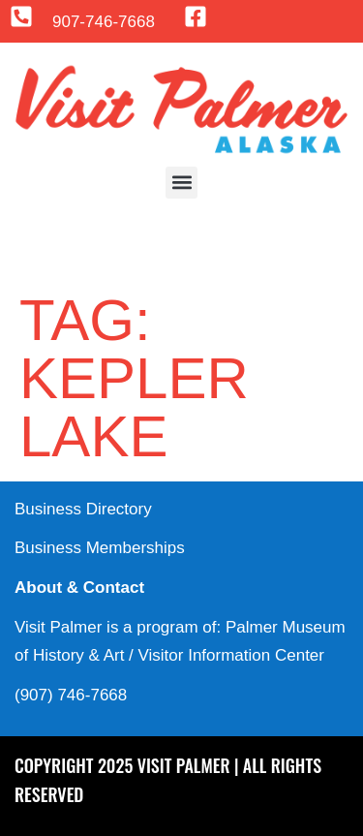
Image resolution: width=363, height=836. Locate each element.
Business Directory (83, 509)
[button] (181, 183)
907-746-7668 (103, 22)
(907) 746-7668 (71, 695)
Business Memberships (100, 548)
